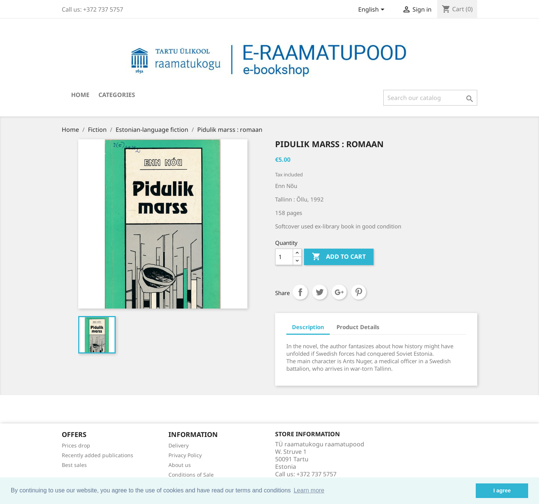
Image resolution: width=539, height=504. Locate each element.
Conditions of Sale (191, 474)
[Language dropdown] (372, 10)
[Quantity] (284, 257)
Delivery (178, 445)
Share (300, 292)
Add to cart (339, 257)
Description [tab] (308, 327)
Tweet (319, 292)
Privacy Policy (185, 455)
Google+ (339, 292)
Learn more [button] (308, 490)
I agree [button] (502, 491)
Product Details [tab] (358, 327)
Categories (116, 95)
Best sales (74, 464)
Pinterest (358, 292)
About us (179, 464)
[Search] (430, 98)
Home (80, 95)
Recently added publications (97, 455)
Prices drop (76, 445)
